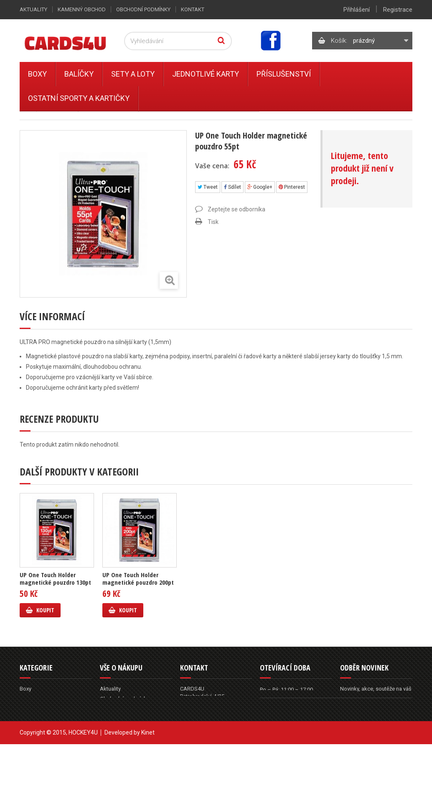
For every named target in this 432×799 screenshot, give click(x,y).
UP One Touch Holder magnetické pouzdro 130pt (55, 578)
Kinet (148, 787)
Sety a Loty (133, 73)
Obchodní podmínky (143, 9)
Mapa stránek (116, 749)
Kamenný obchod (82, 9)
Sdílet (232, 187)
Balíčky (79, 73)
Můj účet (110, 739)
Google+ (259, 187)
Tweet (208, 187)
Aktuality (33, 9)
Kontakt (192, 9)
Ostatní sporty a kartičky (79, 98)
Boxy (37, 73)
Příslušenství (284, 73)
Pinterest (292, 187)
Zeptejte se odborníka (236, 209)
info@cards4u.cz (211, 737)
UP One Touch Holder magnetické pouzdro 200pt (138, 578)
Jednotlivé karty (205, 73)
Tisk (213, 221)
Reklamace (113, 709)
